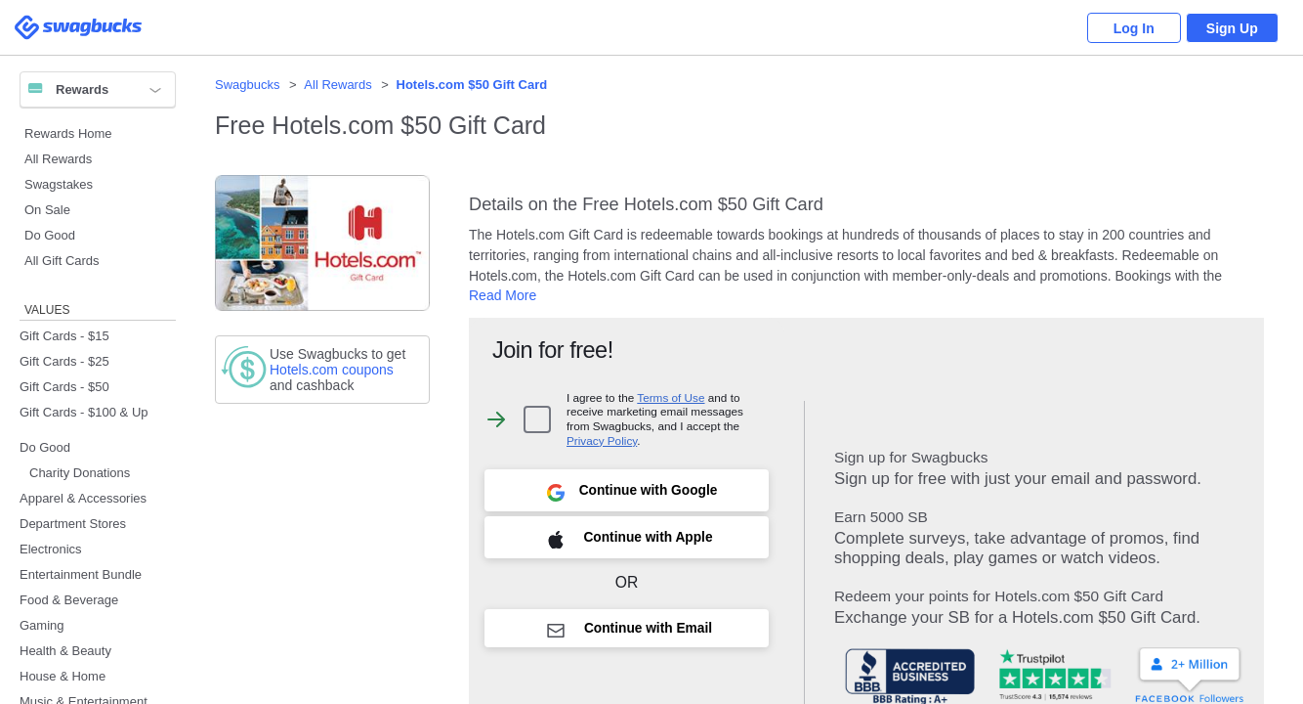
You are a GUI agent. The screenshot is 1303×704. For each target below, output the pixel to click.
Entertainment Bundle (81, 574)
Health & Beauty (65, 650)
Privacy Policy (602, 440)
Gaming (42, 625)
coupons (332, 369)
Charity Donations (79, 472)
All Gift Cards (62, 260)
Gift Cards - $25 (64, 361)
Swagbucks (247, 84)
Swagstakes (58, 184)
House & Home (62, 676)
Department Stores (73, 523)
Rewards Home (68, 133)
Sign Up (1230, 28)
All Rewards (58, 159)
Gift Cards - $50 (64, 386)
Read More (502, 295)
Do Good (49, 235)
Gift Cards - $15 (64, 336)
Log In (1127, 28)
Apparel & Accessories (83, 498)
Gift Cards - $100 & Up (84, 412)
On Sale (47, 209)
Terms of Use (670, 397)
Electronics (51, 549)
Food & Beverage (69, 600)
